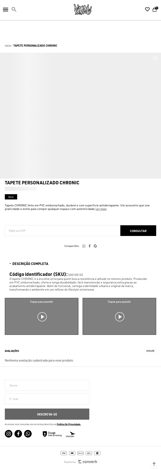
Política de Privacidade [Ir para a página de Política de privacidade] (68, 424)
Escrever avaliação (150, 350)
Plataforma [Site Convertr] (80, 462)
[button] (154, 464)
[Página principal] (83, 9)
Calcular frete (138, 230)
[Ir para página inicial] (8, 45)
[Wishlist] (147, 9)
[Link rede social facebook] (18, 434)
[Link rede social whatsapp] (28, 434)
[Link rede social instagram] (8, 434)
